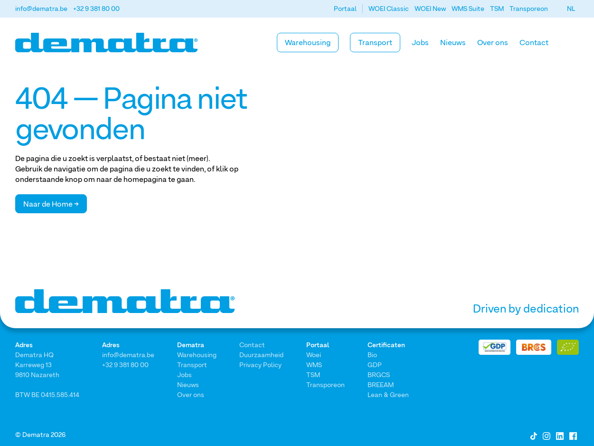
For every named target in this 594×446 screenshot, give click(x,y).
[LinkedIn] (560, 435)
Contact (533, 42)
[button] (571, 8)
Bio (372, 355)
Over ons (492, 42)
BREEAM (381, 384)
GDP (375, 365)
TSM (497, 8)
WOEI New (430, 8)
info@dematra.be (41, 8)
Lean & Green (388, 394)
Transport (375, 42)
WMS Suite (468, 8)
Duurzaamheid (261, 355)
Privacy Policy (260, 365)
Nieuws (453, 42)
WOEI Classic (388, 8)
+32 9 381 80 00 (96, 8)
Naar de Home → (51, 204)
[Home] (106, 42)
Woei (313, 355)
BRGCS (379, 374)
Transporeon (528, 8)
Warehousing (307, 42)
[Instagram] (546, 435)
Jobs (420, 42)
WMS (314, 365)
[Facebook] (573, 435)
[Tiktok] (533, 435)
